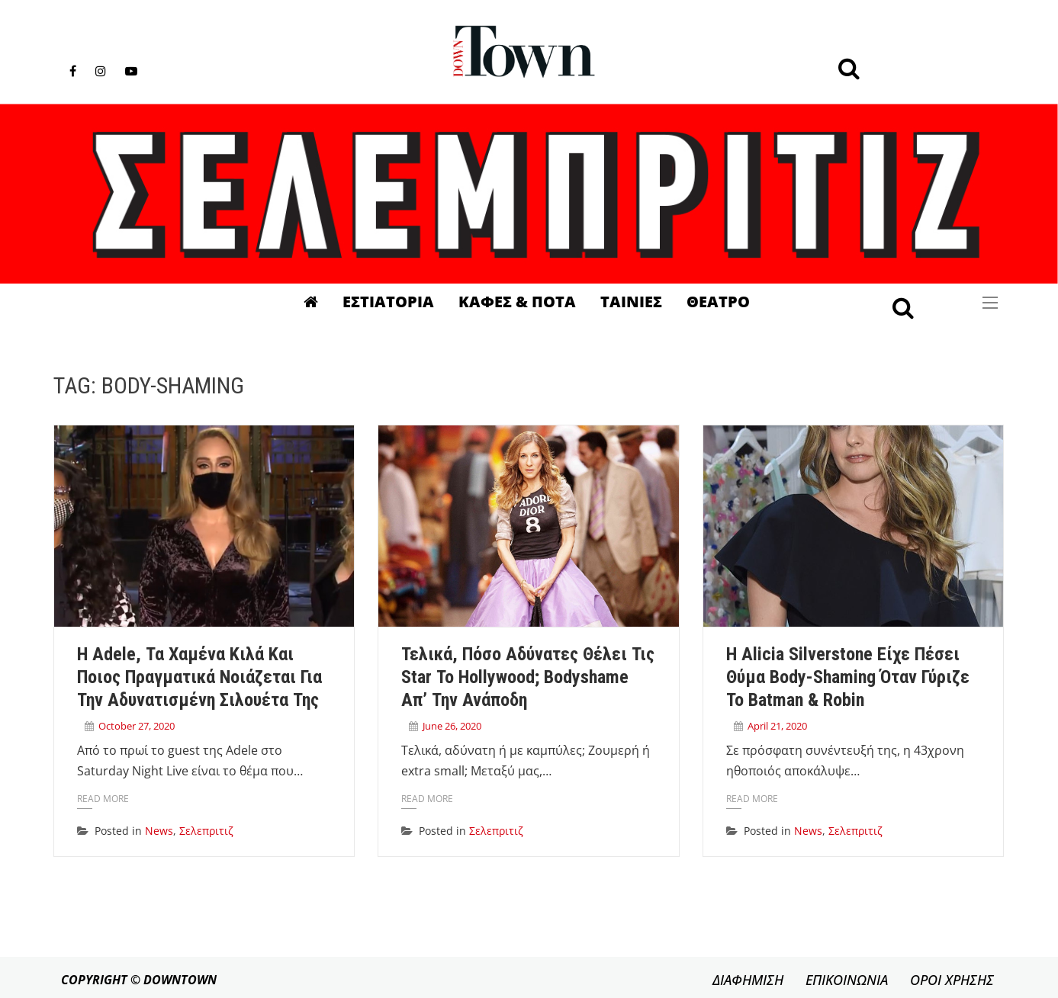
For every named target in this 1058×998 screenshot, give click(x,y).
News (159, 830)
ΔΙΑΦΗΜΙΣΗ (747, 980)
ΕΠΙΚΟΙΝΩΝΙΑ (847, 980)
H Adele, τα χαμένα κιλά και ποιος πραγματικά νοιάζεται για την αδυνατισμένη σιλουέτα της (199, 677)
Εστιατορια (388, 301)
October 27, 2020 (136, 726)
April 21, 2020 (777, 726)
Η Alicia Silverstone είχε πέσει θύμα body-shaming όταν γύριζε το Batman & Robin (848, 677)
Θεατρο (718, 301)
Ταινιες (631, 301)
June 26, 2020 (452, 726)
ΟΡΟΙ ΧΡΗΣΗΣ (952, 980)
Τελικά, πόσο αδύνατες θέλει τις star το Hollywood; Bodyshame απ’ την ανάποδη (527, 677)
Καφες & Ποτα (517, 301)
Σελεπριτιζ (206, 830)
